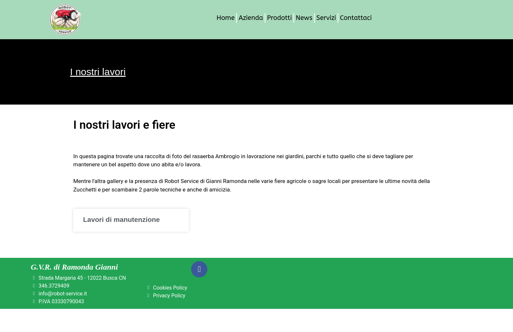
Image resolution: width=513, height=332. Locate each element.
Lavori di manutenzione (121, 219)
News (304, 18)
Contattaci (356, 18)
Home (226, 18)
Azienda (251, 18)
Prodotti (279, 18)
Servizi (326, 18)
